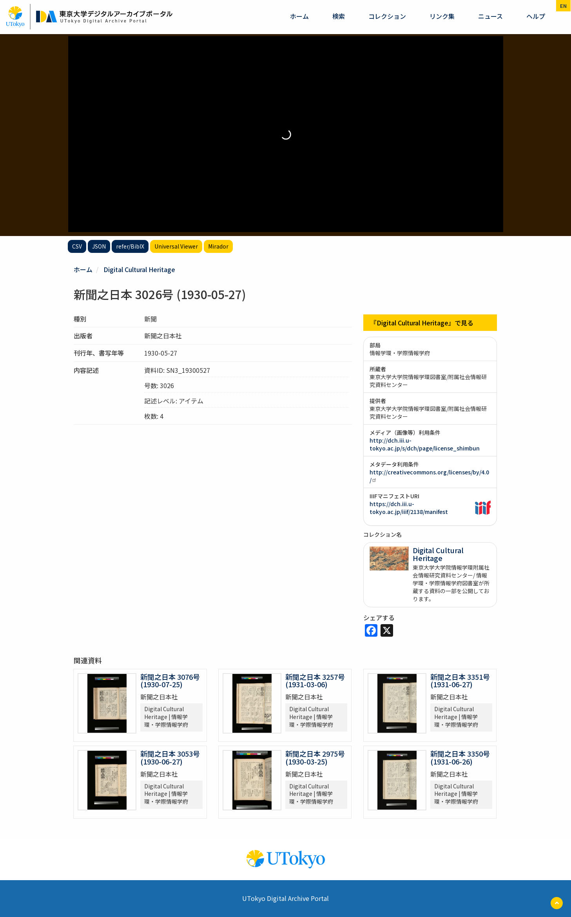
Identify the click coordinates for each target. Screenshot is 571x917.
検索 (338, 16)
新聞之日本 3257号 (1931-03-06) (315, 681)
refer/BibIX (130, 246)
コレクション (387, 16)
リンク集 (442, 16)
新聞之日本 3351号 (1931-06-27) (460, 681)
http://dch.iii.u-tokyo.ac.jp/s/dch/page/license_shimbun (425, 444)
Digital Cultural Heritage (139, 269)
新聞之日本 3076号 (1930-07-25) (170, 681)
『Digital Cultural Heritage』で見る (421, 322)
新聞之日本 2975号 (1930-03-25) (315, 757)
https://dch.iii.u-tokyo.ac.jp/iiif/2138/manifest (409, 508)
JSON (99, 246)
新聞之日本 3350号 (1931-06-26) (460, 757)
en (563, 5)
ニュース (490, 16)
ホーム (299, 16)
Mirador (218, 246)
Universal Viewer (176, 246)
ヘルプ (535, 16)
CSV (77, 246)
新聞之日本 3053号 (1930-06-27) (170, 757)
